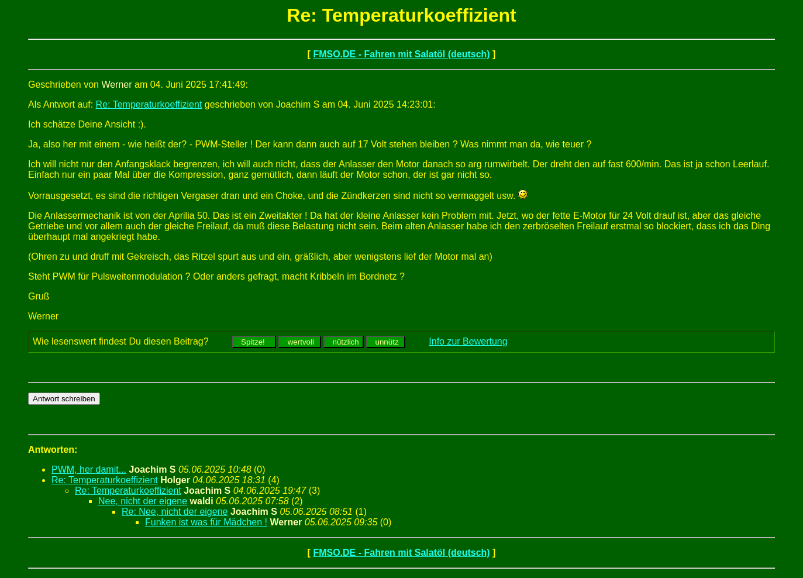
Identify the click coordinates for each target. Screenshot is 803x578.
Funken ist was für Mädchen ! (206, 522)
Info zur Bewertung (468, 341)
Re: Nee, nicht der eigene (175, 512)
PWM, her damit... (88, 469)
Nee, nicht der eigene (142, 501)
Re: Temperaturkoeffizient (149, 104)
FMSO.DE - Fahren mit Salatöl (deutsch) (401, 54)
